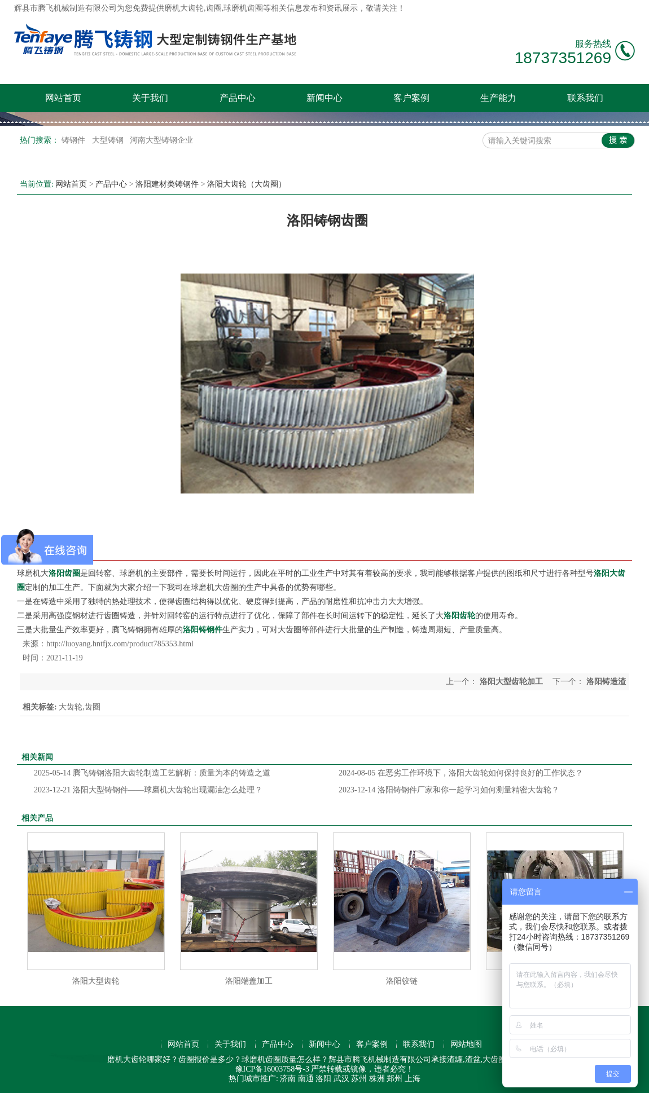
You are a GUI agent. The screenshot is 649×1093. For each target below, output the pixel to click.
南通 (306, 1078)
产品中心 (238, 98)
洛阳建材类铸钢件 (167, 184)
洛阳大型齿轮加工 (511, 681)
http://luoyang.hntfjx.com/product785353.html (120, 644)
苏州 (359, 1078)
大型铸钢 (109, 140)
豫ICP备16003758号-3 (272, 1069)
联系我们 (585, 98)
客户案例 (411, 98)
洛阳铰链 (402, 981)
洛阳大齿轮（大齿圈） (246, 184)
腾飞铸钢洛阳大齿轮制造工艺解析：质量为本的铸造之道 (152, 773)
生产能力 (498, 98)
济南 (288, 1078)
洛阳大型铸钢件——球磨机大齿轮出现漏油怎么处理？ (148, 790)
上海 (412, 1078)
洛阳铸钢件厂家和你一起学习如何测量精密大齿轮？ (449, 790)
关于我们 (150, 98)
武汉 (341, 1078)
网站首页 (63, 98)
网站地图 (466, 1044)
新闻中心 (324, 98)
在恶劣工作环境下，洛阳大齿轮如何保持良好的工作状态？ (461, 773)
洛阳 (323, 1078)
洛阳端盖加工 (249, 981)
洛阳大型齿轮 (96, 981)
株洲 (377, 1078)
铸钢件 (74, 140)
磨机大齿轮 (184, 8)
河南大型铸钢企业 (161, 140)
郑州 (394, 1078)
